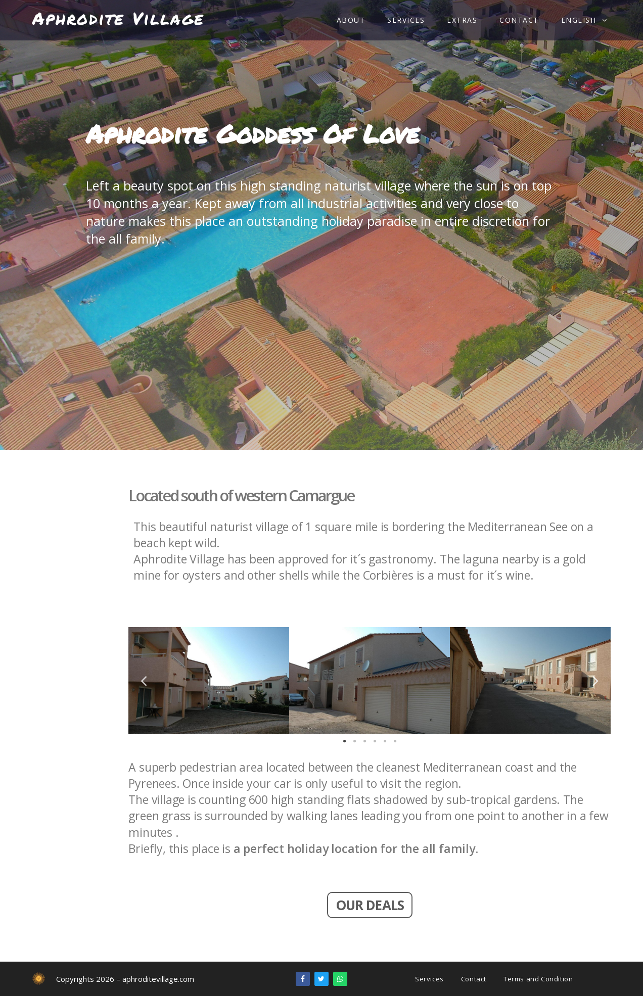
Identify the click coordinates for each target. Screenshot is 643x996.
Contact (473, 978)
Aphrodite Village (118, 18)
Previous (144, 680)
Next (595, 680)
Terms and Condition (538, 978)
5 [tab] (385, 741)
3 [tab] (364, 741)
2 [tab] (354, 741)
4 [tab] (375, 741)
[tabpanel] (208, 680)
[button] (369, 905)
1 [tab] (344, 741)
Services (429, 978)
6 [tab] (395, 741)
